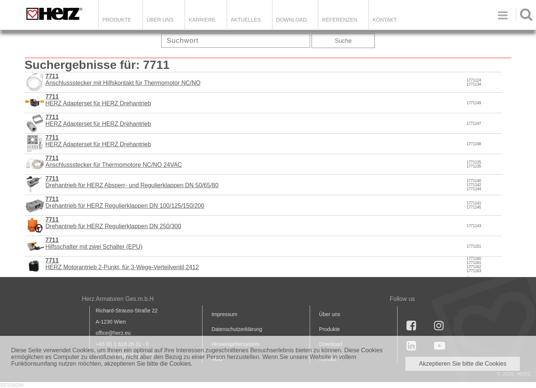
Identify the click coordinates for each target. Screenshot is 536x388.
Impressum (224, 314)
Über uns (329, 314)
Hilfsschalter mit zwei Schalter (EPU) (94, 243)
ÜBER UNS (160, 20)
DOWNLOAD (291, 20)
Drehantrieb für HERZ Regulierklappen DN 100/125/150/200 (124, 202)
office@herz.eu (113, 333)
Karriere (202, 20)
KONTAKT (385, 20)
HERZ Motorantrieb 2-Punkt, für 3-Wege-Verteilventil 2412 (122, 263)
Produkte (116, 20)
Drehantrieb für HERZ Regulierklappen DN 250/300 (113, 222)
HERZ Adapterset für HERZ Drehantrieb (98, 99)
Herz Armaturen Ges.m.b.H (118, 299)
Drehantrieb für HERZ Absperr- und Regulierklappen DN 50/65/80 (131, 181)
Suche (343, 41)
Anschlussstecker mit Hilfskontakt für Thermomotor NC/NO (123, 79)
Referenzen (339, 20)
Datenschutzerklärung (236, 329)
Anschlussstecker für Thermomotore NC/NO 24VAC (113, 161)
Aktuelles (246, 20)
